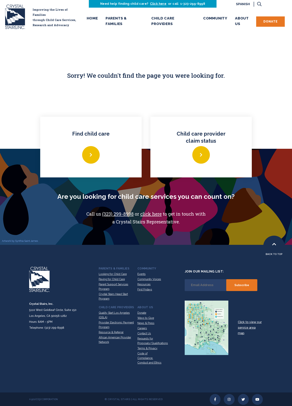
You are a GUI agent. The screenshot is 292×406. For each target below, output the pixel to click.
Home (92, 18)
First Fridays (144, 289)
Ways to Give (145, 317)
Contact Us (144, 333)
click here (151, 214)
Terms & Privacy (147, 348)
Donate (270, 21)
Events (141, 274)
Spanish (243, 4)
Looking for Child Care (113, 274)
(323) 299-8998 (118, 214)
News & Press (145, 323)
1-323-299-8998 (192, 4)
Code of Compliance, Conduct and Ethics (149, 358)
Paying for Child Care (112, 279)
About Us (242, 21)
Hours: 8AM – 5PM (40, 321)
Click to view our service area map (250, 327)
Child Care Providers (162, 21)
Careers (142, 328)
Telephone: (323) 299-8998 (46, 327)
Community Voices (149, 279)
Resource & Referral (111, 332)
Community (215, 18)
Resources (144, 284)
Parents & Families (116, 21)
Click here (158, 4)
